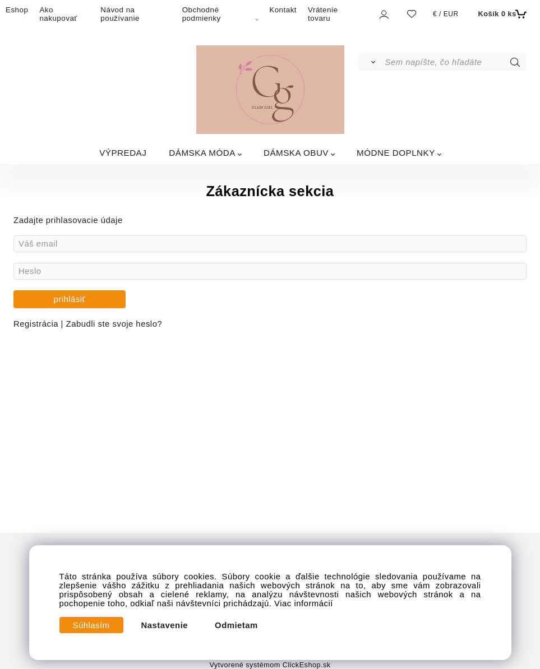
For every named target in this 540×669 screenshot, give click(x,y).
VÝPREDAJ (122, 152)
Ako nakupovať (58, 14)
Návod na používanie (120, 14)
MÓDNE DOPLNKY (396, 152)
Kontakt (283, 10)
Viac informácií (303, 603)
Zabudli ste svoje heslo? (114, 323)
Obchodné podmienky (201, 14)
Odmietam (236, 625)
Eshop (17, 10)
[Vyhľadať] (371, 62)
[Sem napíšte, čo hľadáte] (454, 62)
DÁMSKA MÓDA (202, 152)
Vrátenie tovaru (323, 14)
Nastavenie (164, 625)
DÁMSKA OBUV (296, 152)
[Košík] (501, 14)
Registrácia (37, 323)
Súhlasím (91, 625)
